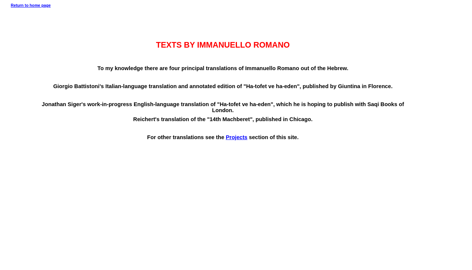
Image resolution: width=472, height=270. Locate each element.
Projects (236, 137)
